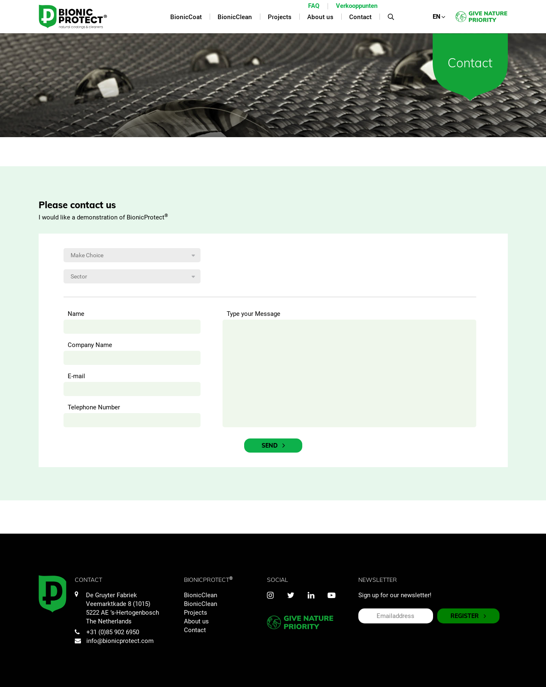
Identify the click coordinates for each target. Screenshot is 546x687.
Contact (195, 630)
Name (76, 314)
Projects (195, 612)
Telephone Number (94, 407)
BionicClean (200, 595)
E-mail (76, 376)
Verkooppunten (356, 6)
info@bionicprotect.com (114, 641)
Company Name (90, 345)
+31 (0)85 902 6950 (107, 632)
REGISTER (468, 616)
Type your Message (253, 314)
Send (273, 445)
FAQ (313, 6)
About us (196, 621)
